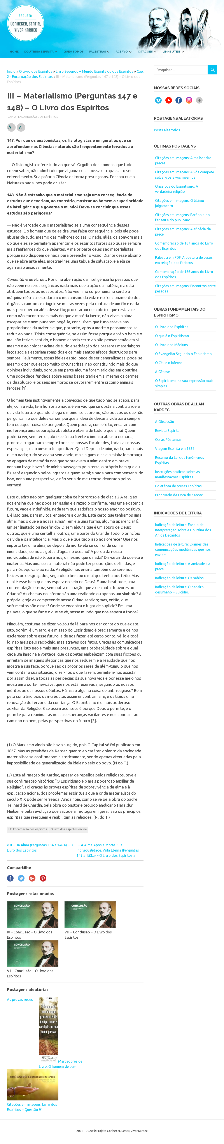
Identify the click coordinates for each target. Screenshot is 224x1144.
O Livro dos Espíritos (35, 71)
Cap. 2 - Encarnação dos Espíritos (33, 116)
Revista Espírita (167, 431)
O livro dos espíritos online (69, 829)
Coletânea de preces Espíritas (178, 486)
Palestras (97, 51)
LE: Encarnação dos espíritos (28, 829)
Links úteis (171, 51)
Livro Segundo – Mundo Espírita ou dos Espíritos (94, 71)
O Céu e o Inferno (168, 363)
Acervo (122, 51)
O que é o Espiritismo (172, 336)
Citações (145, 51)
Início (11, 71)
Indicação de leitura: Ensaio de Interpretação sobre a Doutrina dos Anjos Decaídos (183, 530)
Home (14, 51)
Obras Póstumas (168, 440)
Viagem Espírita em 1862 (174, 449)
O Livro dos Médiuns (171, 345)
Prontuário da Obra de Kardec (179, 495)
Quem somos (73, 51)
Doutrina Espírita (39, 51)
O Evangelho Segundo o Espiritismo (183, 354)
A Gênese (162, 372)
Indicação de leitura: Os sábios (179, 578)
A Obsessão (164, 422)
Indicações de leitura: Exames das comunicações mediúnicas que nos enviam (183, 549)
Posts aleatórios (167, 130)
